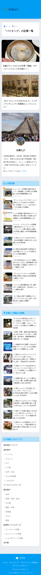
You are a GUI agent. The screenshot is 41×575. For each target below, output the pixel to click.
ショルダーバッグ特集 (14, 538)
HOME (20, 558)
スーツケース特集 (13, 529)
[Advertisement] (30, 11)
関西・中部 (10, 507)
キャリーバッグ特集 (13, 534)
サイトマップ (14, 562)
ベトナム (9, 454)
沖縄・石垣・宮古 (13, 499)
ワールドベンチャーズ (12, 485)
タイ (7, 463)
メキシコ (9, 459)
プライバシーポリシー (20, 565)
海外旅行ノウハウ (10, 445)
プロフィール (25, 562)
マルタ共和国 (11, 476)
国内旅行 (6, 490)
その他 (8, 503)
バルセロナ (10, 480)
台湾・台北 (10, 472)
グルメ (8, 516)
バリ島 (8, 467)
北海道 (8, 512)
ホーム (5, 562)
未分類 (6, 543)
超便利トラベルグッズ (12, 525)
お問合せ (34, 562)
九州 (7, 494)
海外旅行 (6, 450)
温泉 (7, 520)
